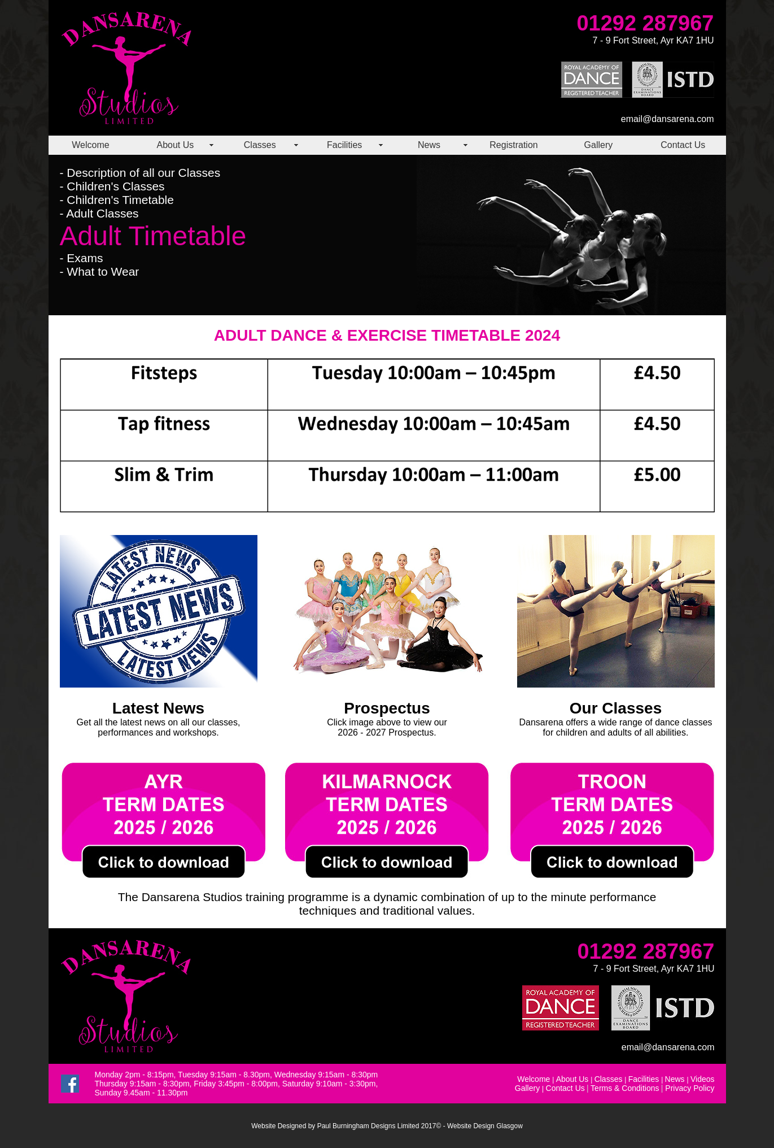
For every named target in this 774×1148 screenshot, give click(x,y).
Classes (260, 145)
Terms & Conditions (625, 1088)
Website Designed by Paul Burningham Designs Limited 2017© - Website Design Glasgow (387, 1126)
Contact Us (683, 145)
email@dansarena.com (667, 119)
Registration (513, 145)
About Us (175, 145)
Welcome (90, 145)
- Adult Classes (99, 213)
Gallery (598, 145)
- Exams (81, 257)
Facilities (344, 145)
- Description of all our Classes (140, 172)
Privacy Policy (689, 1088)
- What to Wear (99, 271)
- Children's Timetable (117, 199)
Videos (702, 1079)
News (429, 145)
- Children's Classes (112, 186)
